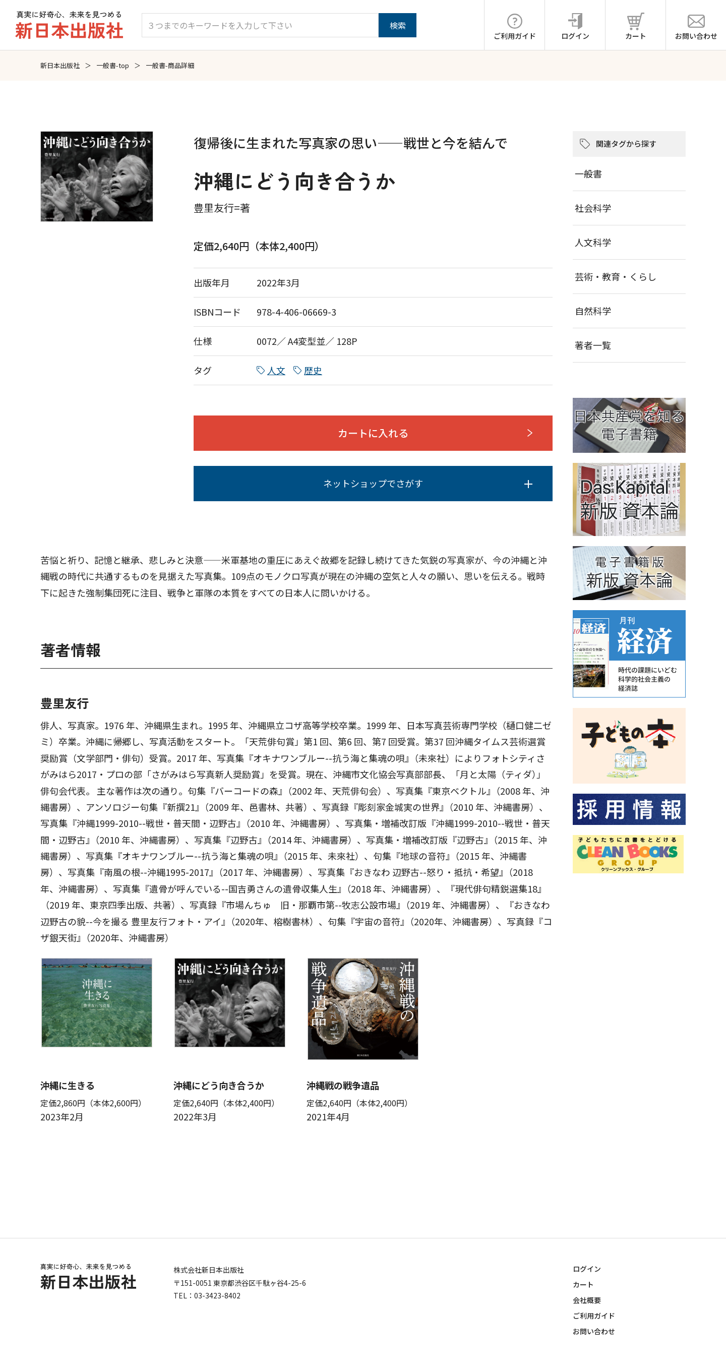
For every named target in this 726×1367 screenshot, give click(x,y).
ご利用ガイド (594, 1316)
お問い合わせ (594, 1331)
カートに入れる (373, 433)
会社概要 (587, 1300)
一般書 (588, 173)
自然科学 (593, 310)
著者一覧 (593, 344)
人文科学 (593, 242)
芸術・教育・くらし (615, 276)
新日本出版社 (60, 65)
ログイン (587, 1269)
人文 (276, 370)
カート (583, 1284)
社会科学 (593, 207)
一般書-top (112, 65)
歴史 (313, 370)
